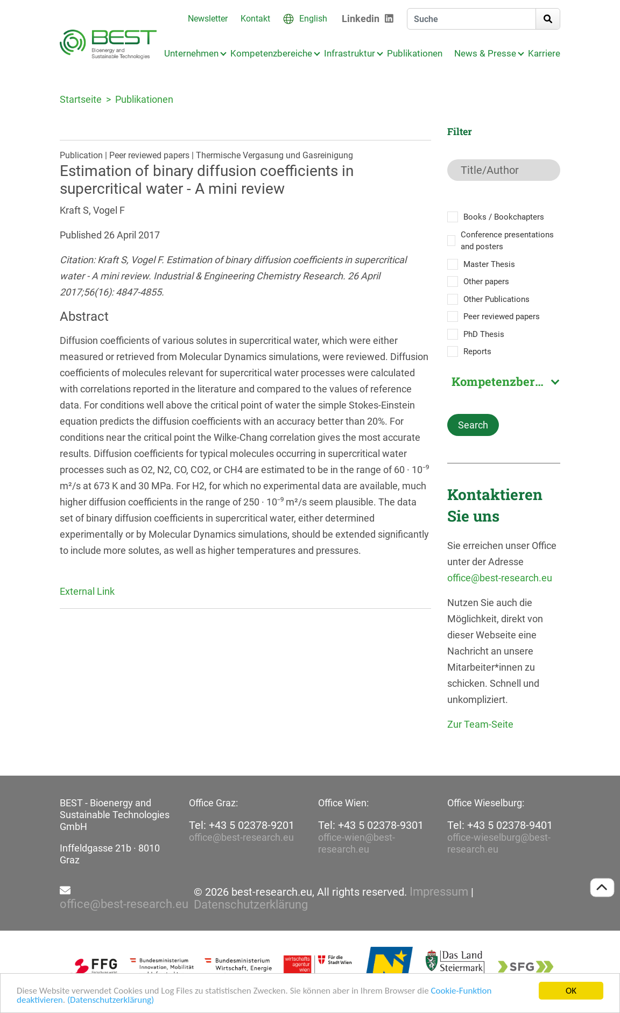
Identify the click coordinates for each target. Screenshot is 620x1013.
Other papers (486, 281)
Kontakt (255, 18)
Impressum (439, 891)
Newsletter (208, 18)
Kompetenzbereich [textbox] (505, 381)
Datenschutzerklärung (251, 904)
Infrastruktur (349, 53)
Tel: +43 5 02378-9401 (500, 825)
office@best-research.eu (499, 577)
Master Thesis (489, 264)
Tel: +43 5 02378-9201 (241, 825)
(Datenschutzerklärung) (110, 1000)
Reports (477, 351)
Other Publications (496, 299)
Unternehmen (191, 53)
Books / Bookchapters (503, 217)
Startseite (81, 99)
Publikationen (414, 53)
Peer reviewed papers (501, 316)
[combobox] (503, 381)
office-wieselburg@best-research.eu (499, 843)
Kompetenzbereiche (271, 53)
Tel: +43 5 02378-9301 (371, 825)
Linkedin (360, 18)
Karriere (544, 53)
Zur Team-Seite (480, 724)
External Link (87, 591)
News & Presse (485, 53)
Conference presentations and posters (507, 241)
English (313, 18)
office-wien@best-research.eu (356, 843)
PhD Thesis (483, 334)
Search (473, 425)
